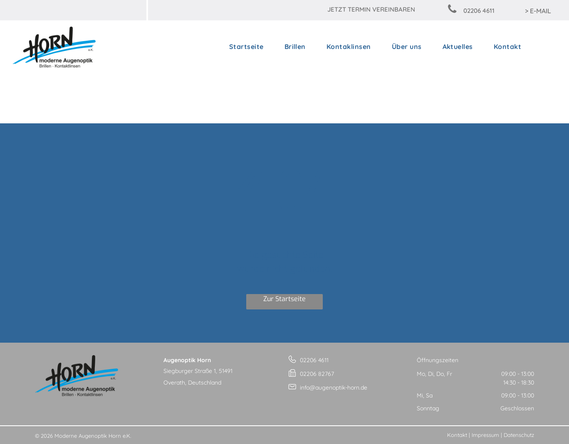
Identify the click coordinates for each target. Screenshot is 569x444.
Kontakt (457, 435)
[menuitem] (246, 46)
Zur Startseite (284, 298)
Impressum (485, 435)
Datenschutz (519, 435)
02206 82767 (317, 374)
